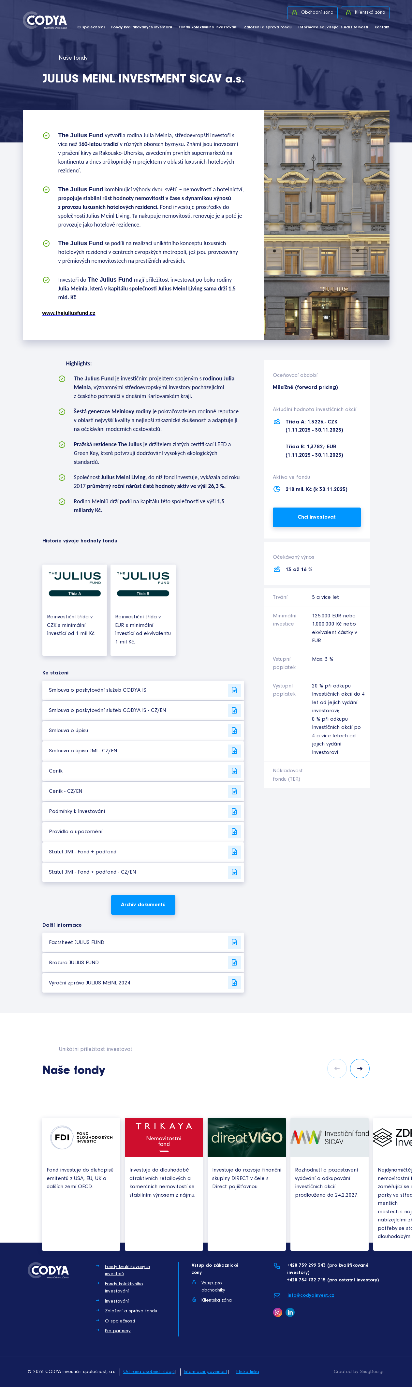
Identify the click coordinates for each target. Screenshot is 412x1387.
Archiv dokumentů (143, 904)
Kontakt (382, 27)
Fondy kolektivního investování (208, 27)
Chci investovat (317, 517)
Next (360, 1068)
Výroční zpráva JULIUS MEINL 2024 (145, 982)
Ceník (145, 771)
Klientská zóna (365, 12)
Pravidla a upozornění (145, 831)
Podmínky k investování (145, 811)
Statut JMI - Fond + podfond (145, 852)
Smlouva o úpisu (145, 730)
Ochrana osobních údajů (149, 1371)
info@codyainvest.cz (303, 1296)
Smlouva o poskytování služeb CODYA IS (145, 690)
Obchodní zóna (312, 12)
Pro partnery (113, 1331)
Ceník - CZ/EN (145, 791)
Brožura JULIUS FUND (145, 962)
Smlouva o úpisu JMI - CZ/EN (145, 751)
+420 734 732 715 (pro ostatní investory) (333, 1280)
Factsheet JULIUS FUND (145, 942)
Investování (112, 1301)
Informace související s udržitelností (333, 27)
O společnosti (91, 27)
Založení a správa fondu (268, 27)
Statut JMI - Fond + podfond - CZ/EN (145, 872)
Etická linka (247, 1371)
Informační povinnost (205, 1371)
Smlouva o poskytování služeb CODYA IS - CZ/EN (145, 710)
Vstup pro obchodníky (208, 1286)
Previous (337, 1068)
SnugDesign (372, 1371)
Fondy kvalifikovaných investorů (141, 27)
